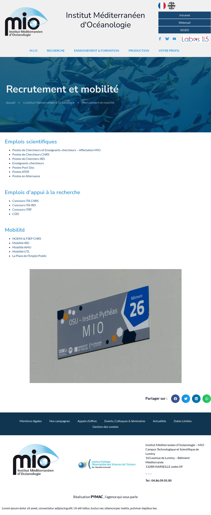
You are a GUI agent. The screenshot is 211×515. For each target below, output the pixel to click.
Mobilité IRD (20, 243)
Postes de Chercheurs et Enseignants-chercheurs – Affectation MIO (56, 150)
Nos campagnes (59, 421)
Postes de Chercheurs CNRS (30, 154)
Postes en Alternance (26, 176)
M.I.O (34, 50)
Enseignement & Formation (97, 50)
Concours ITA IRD (24, 205)
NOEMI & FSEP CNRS (26, 238)
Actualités (159, 421)
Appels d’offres (87, 421)
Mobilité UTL (21, 251)
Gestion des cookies (105, 426)
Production (140, 50)
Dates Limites (183, 421)
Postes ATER (20, 171)
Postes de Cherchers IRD (28, 158)
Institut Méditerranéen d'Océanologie (105, 20)
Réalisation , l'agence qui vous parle (105, 497)
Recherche (56, 50)
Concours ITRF (22, 209)
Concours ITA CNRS (25, 200)
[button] (175, 398)
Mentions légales (31, 421)
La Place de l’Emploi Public (29, 256)
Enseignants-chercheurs (28, 163)
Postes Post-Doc (23, 167)
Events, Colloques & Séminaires (124, 421)
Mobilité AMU (21, 247)
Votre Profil (170, 50)
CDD (15, 214)
